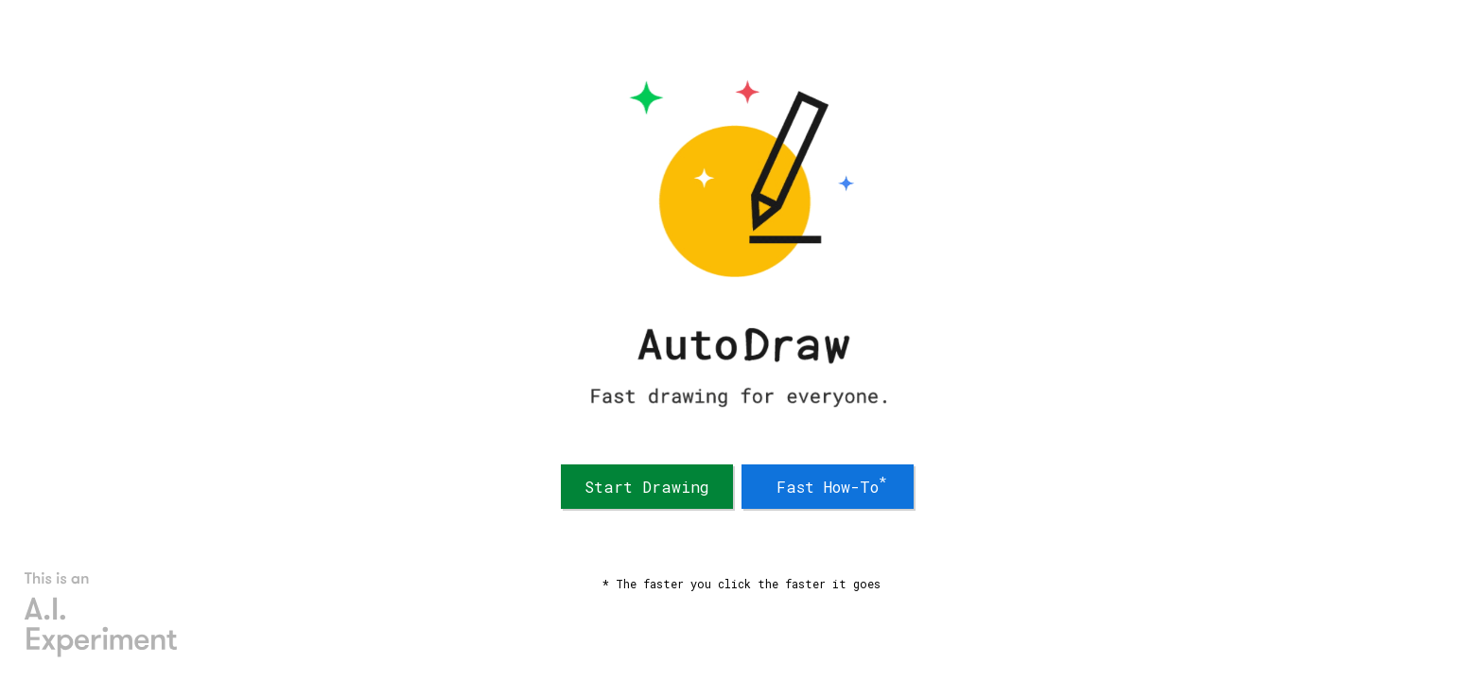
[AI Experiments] (101, 615)
